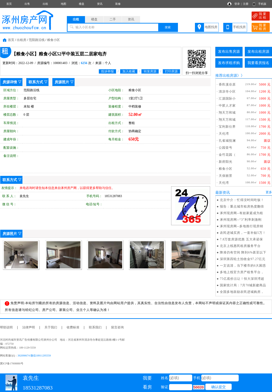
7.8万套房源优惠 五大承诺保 (241, 239)
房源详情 (9, 82)
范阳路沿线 (37, 40)
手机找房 (239, 27)
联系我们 (95, 327)
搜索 (168, 27)
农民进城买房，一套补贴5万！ (243, 232)
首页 (9, 3)
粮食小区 (53, 40)
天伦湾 (224, 133)
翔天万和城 (227, 112)
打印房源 (171, 71)
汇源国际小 (227, 98)
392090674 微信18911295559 (34, 355)
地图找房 (211, 27)
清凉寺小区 (227, 91)
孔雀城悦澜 (227, 140)
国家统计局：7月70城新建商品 (243, 285)
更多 (269, 192)
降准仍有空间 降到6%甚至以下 (243, 252)
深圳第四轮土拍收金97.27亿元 (243, 259)
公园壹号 (225, 147)
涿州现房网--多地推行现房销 (241, 226)
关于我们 (50, 327)
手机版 (262, 3)
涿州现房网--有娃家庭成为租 (241, 213)
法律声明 (28, 327)
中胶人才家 (227, 105)
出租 (45, 3)
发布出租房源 (258, 51)
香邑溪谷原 (227, 84)
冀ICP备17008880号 (11, 363)
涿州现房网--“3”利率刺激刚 (241, 219)
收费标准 (73, 327)
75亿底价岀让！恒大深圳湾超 (242, 278)
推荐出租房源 (226, 75)
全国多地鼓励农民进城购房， (242, 292)
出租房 (21, 40)
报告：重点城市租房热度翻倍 (242, 206)
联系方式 (36, 82)
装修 (118, 3)
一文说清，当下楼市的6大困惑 (243, 265)
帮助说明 (6, 327)
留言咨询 (117, 327)
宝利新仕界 (227, 126)
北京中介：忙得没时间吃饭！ (242, 200)
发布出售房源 (229, 51)
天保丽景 (225, 175)
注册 (245, 3)
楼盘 (81, 3)
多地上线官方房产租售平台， (242, 272)
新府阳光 (225, 161)
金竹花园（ (227, 154)
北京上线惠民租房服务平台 (240, 246)
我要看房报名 (258, 63)
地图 (63, 3)
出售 (27, 3)
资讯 (99, 3)
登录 (237, 3)
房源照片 (62, 82)
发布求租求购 (229, 63)
